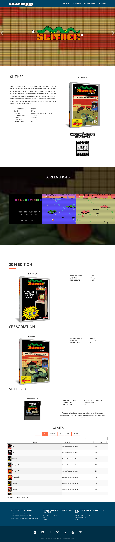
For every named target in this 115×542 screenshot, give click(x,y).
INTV (61, 433)
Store (102, 4)
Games (77, 4)
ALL (38, 433)
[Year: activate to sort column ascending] (101, 442)
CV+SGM (52, 433)
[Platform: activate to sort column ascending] (78, 442)
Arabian (14, 459)
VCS (68, 433)
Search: (96, 438)
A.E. (13, 446)
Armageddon (16, 465)
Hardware (89, 4)
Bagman (14, 483)
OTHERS (76, 433)
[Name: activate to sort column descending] (34, 442)
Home (65, 4)
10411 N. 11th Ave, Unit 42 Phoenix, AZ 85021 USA (82, 517)
